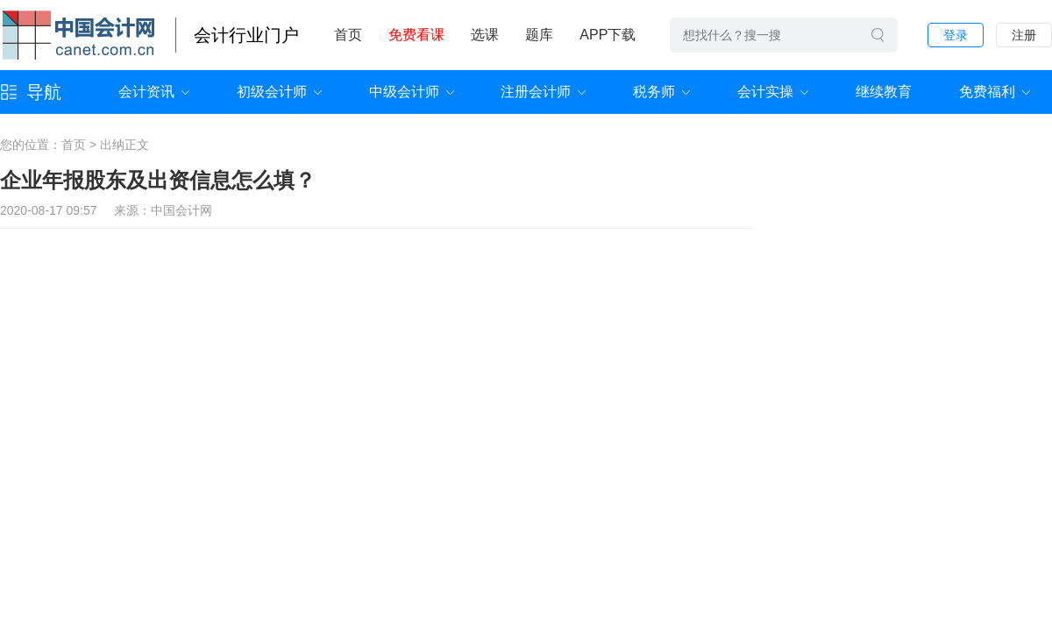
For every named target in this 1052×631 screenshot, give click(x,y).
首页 (348, 34)
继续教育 (884, 91)
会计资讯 (146, 91)
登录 (955, 35)
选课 (485, 34)
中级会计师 (404, 91)
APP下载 (607, 34)
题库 (539, 34)
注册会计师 (536, 91)
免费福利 (987, 91)
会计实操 (765, 91)
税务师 (654, 91)
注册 (1024, 35)
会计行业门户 (246, 35)
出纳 (112, 145)
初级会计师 (272, 91)
